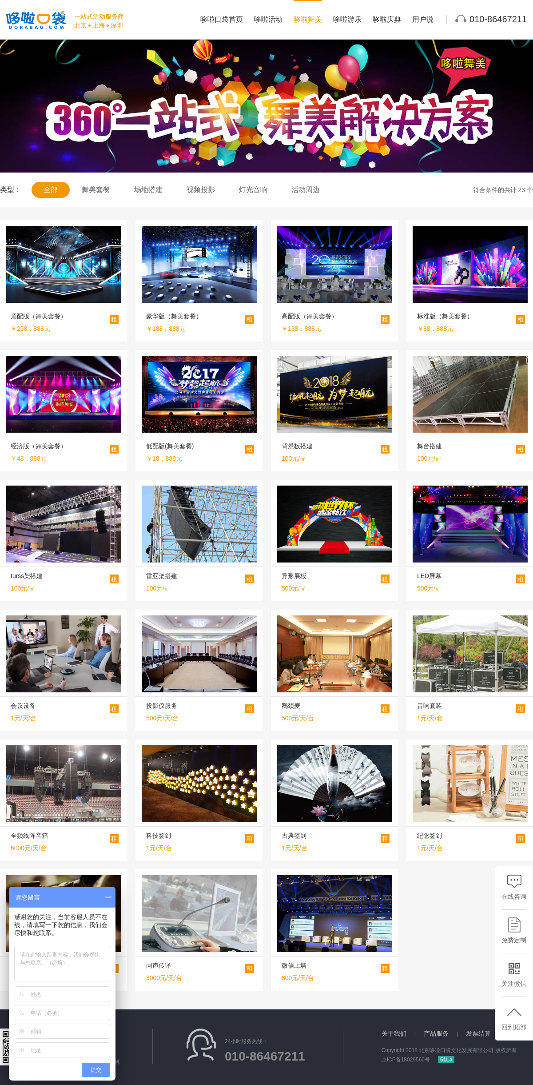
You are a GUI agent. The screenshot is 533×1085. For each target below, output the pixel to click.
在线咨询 (513, 887)
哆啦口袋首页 (221, 19)
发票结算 (478, 1033)
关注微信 (513, 974)
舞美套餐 (96, 189)
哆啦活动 (268, 19)
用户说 (423, 19)
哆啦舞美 (308, 19)
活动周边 (305, 189)
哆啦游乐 (347, 19)
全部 (51, 189)
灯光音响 (253, 189)
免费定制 (513, 930)
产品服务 (436, 1033)
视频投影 (201, 189)
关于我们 (394, 1033)
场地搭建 (148, 189)
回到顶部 (513, 1018)
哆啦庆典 (387, 19)
